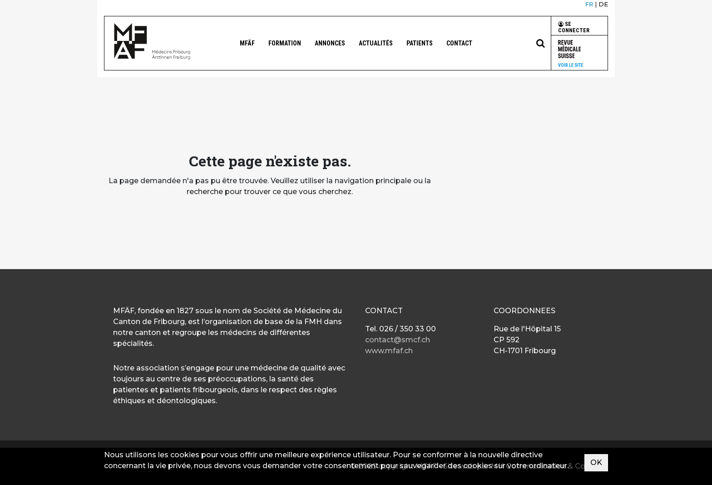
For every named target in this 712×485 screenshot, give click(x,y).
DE (603, 4)
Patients (419, 43)
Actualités (376, 43)
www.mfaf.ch (389, 350)
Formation (284, 43)
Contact (459, 43)
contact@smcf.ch (397, 339)
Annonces (330, 43)
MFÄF (247, 43)
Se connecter (573, 27)
